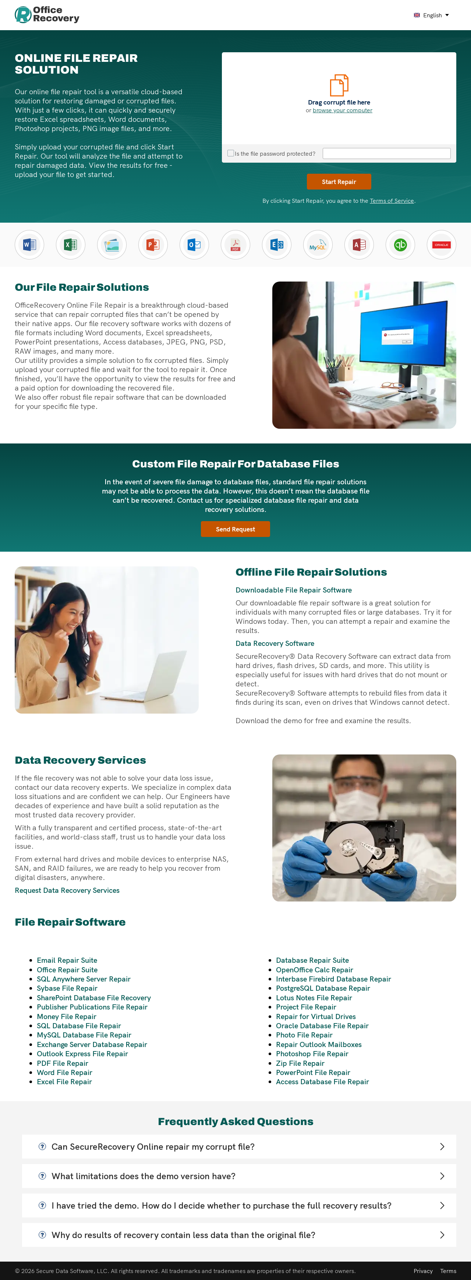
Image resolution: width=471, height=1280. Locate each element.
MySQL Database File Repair (84, 1034)
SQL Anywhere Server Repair (84, 978)
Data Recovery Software (275, 643)
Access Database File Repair (322, 1081)
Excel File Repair (64, 1081)
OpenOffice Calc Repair (314, 969)
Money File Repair (66, 1016)
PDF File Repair (62, 1063)
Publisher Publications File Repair (92, 1006)
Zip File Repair (300, 1063)
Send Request (235, 529)
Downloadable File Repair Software (294, 589)
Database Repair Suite (312, 960)
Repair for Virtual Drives (316, 1016)
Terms (448, 1270)
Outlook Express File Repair (82, 1053)
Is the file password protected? (271, 153)
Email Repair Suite (67, 960)
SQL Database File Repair (79, 1025)
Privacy (423, 1270)
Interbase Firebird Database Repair (333, 978)
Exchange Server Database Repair (92, 1044)
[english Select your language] (431, 15)
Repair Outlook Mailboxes (319, 1044)
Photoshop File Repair (312, 1053)
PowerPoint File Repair (313, 1072)
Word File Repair (64, 1072)
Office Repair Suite (67, 969)
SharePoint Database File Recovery (94, 997)
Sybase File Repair (67, 988)
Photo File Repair (304, 1034)
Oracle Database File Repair (322, 1025)
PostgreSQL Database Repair (323, 988)
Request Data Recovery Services (67, 890)
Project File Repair (306, 1006)
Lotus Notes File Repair (314, 997)
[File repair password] (387, 153)
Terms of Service (392, 200)
